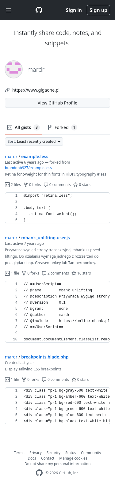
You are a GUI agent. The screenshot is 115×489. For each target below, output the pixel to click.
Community (91, 452)
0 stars (81, 184)
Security (53, 452)
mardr (11, 156)
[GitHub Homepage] (39, 473)
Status (70, 452)
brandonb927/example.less (28, 167)
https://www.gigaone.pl (35, 90)
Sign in (74, 10)
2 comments (55, 273)
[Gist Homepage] (39, 10)
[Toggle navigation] (8, 10)
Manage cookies (73, 458)
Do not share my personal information (58, 463)
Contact (47, 458)
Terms (19, 452)
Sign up (98, 10)
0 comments (57, 184)
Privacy (35, 452)
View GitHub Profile (57, 103)
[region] (57, 208)
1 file (12, 273)
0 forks (32, 184)
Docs (32, 458)
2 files (13, 184)
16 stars (81, 273)
